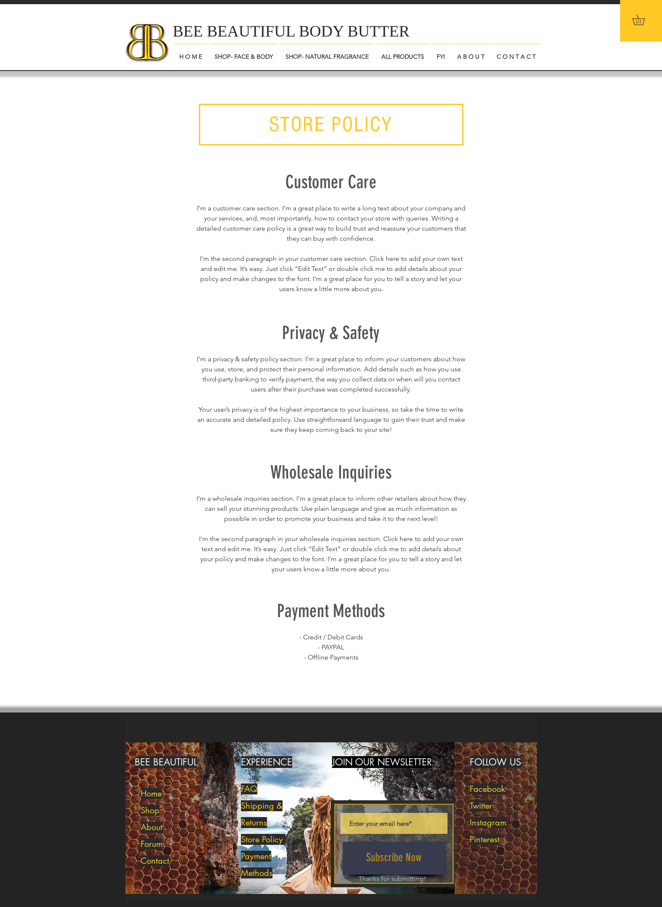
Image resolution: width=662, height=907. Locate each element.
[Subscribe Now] (394, 858)
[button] (643, 20)
